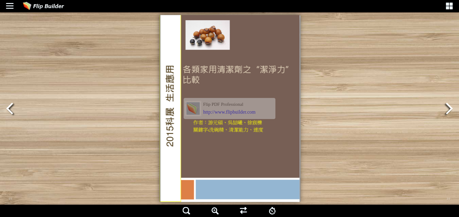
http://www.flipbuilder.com (229, 112)
